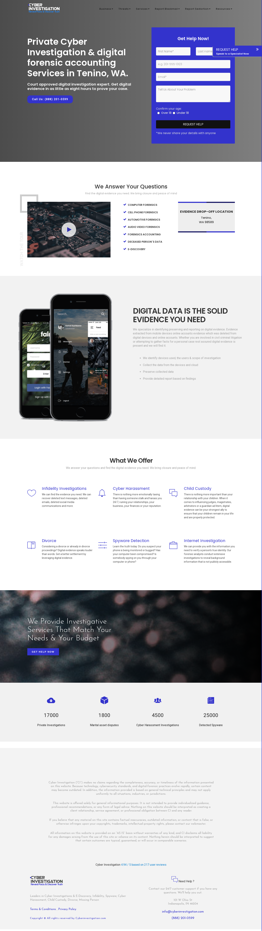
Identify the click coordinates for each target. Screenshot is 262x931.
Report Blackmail (167, 9)
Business (106, 9)
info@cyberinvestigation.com (183, 913)
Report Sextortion (197, 9)
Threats (125, 9)
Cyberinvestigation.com (91, 920)
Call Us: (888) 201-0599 (50, 99)
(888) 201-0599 (183, 920)
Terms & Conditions (43, 910)
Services (142, 9)
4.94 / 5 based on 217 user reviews (143, 866)
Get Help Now (43, 653)
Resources (224, 9)
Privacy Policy (67, 910)
